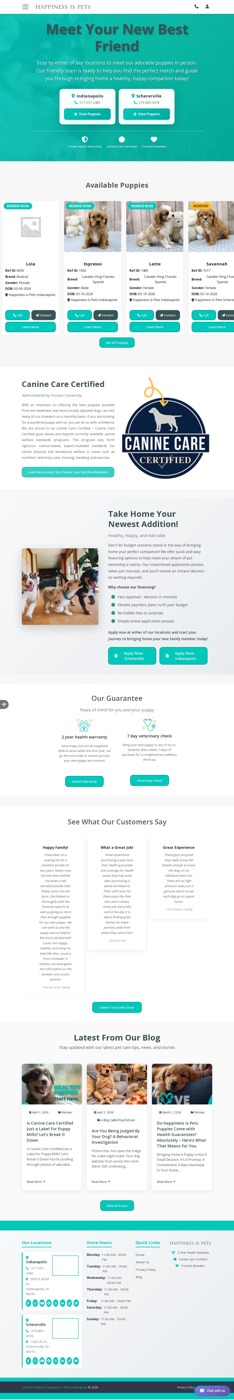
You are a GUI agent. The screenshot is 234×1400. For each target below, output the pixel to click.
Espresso (93, 264)
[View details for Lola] (30, 227)
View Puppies (87, 114)
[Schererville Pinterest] (49, 1361)
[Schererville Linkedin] (62, 1361)
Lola (30, 264)
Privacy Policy (146, 1270)
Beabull (30, 258)
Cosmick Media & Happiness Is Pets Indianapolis (55, 1388)
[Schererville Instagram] (35, 1361)
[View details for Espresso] (92, 227)
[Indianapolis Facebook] (28, 1303)
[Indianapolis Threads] (55, 1303)
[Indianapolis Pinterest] (49, 1303)
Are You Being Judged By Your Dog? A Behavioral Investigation (116, 1136)
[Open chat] (212, 1390)
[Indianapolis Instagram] (35, 1303)
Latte (155, 264)
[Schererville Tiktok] (69, 1361)
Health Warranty (84, 782)
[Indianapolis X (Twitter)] (76, 1303)
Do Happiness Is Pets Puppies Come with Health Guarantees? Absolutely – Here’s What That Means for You (181, 1135)
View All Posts (117, 1206)
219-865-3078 (149, 103)
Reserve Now (18, 206)
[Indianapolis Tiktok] (69, 1303)
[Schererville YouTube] (42, 1361)
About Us (142, 1263)
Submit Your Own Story (117, 1008)
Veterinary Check (149, 781)
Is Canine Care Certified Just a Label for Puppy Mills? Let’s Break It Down (50, 1132)
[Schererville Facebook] (28, 1361)
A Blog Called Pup (112, 1121)
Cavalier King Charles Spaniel (93, 258)
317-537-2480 (89, 103)
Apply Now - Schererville (130, 656)
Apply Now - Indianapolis (181, 656)
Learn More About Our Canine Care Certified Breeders (68, 473)
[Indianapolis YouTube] (42, 1303)
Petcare (67, 1113)
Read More (36, 1182)
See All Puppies (117, 343)
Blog (139, 1277)
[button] (197, 6)
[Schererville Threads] (55, 1361)
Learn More (30, 327)
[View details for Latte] (154, 227)
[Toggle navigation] (25, 7)
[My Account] (207, 6)
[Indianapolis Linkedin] (62, 1303)
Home (140, 1255)
